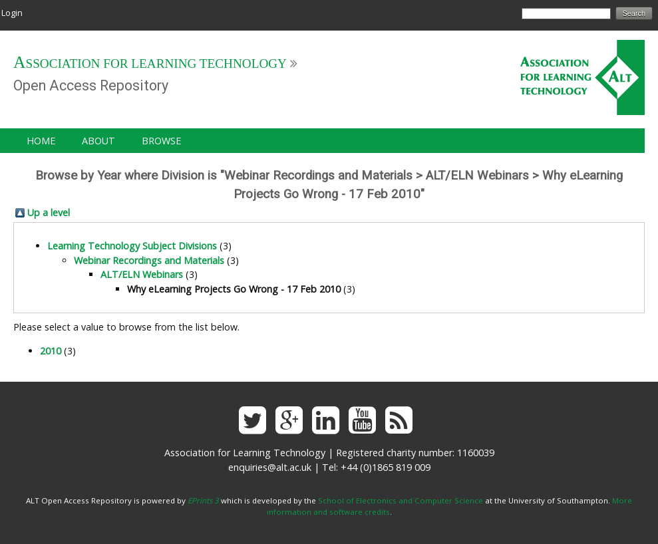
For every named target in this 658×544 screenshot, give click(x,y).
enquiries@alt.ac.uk (269, 467)
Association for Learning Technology (150, 63)
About (98, 140)
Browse (161, 140)
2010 (50, 350)
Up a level (48, 212)
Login (12, 13)
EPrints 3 (203, 500)
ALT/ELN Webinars (141, 274)
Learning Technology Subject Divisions (132, 245)
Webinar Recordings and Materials (149, 260)
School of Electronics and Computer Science (400, 500)
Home (41, 140)
